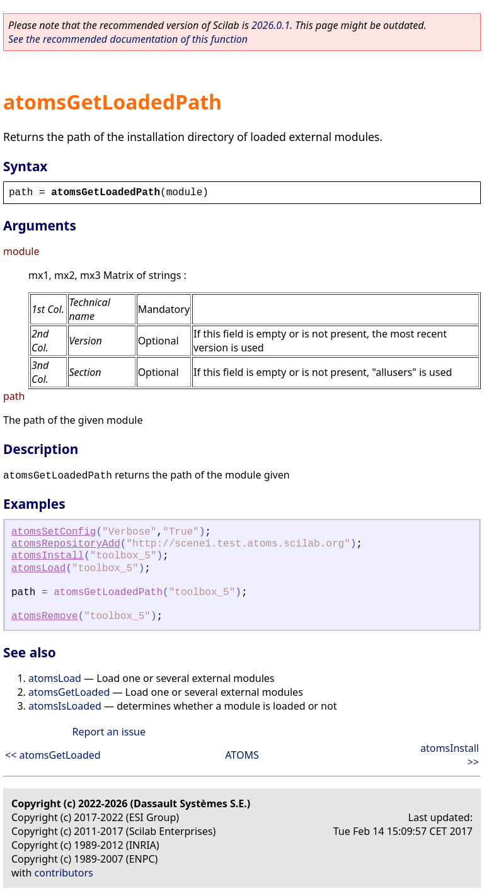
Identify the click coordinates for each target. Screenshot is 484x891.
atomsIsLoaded (64, 706)
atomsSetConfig (53, 532)
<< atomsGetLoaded (53, 755)
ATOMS (241, 755)
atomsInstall (47, 556)
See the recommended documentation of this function (128, 39)
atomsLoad (38, 568)
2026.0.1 (270, 25)
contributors (64, 873)
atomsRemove (44, 616)
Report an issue (109, 732)
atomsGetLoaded (69, 692)
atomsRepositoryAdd (65, 544)
